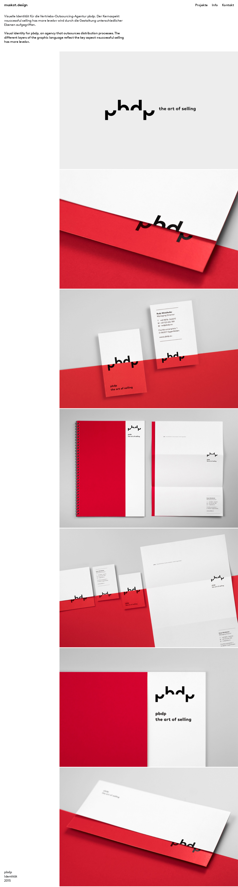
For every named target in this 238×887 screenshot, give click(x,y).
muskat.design (16, 5)
